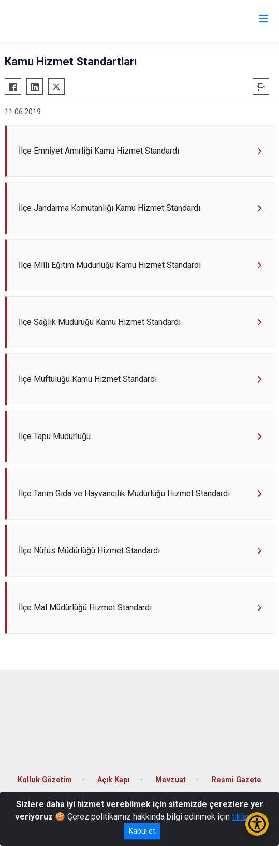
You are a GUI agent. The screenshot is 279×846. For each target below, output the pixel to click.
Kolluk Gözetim (45, 779)
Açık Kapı (113, 779)
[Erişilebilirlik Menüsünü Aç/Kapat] (257, 824)
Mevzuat (170, 779)
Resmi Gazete (236, 779)
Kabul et (142, 831)
